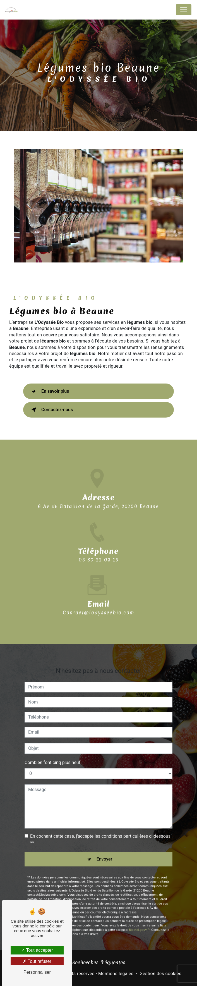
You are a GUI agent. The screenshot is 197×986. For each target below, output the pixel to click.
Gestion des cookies (160, 973)
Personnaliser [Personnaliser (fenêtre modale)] (37, 972)
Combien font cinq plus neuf (52, 735)
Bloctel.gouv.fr (139, 902)
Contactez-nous (51, 409)
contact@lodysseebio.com (98, 585)
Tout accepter (37, 950)
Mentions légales (115, 973)
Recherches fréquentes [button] (98, 962)
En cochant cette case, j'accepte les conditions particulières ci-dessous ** (100, 812)
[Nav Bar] (183, 9)
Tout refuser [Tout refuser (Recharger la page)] (37, 961)
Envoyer (104, 831)
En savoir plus (49, 391)
